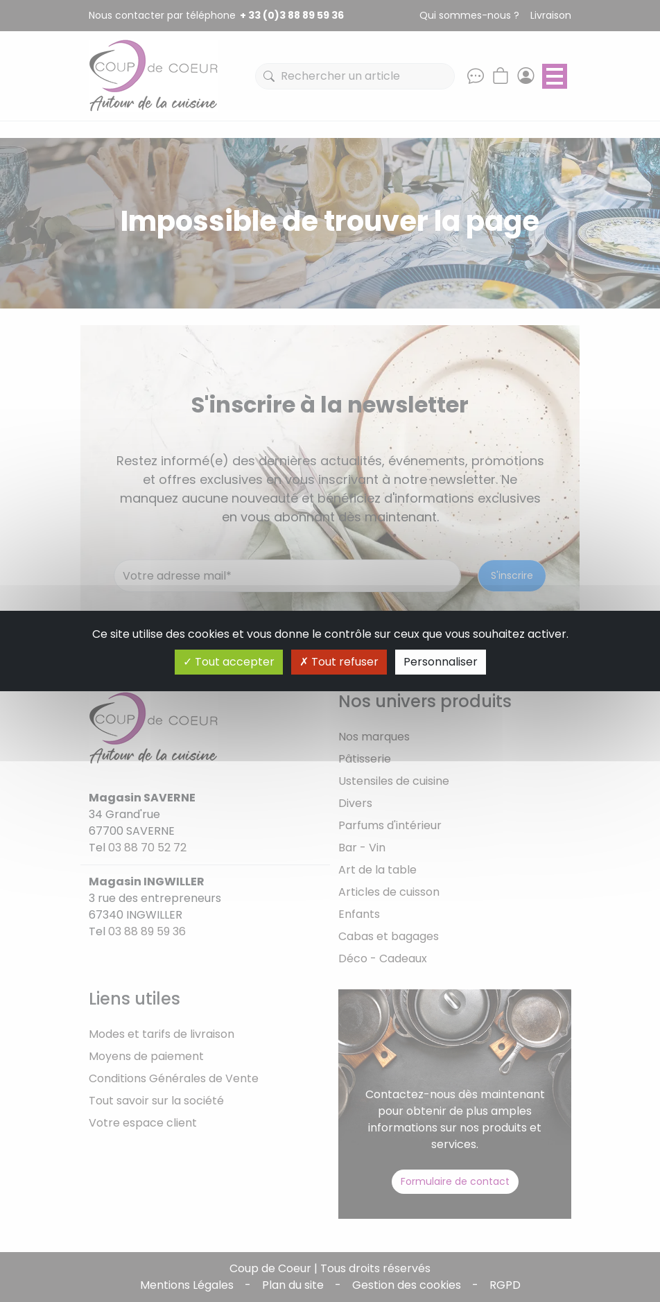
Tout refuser (339, 662)
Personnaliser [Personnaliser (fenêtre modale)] (440, 662)
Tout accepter (229, 662)
